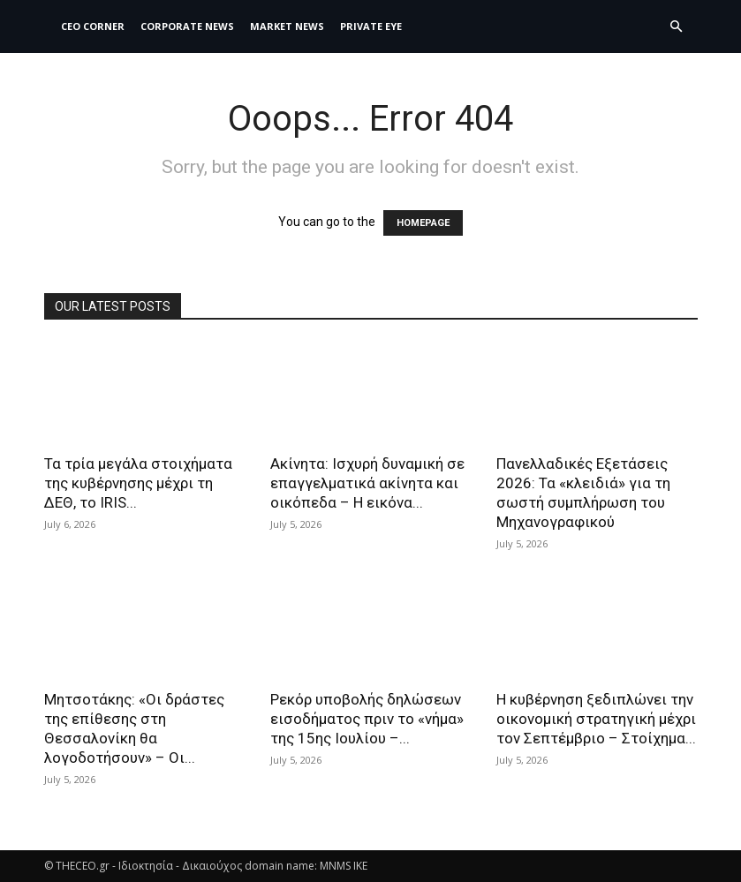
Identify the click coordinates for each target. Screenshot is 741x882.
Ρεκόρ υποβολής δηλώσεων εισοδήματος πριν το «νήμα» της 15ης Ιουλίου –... (367, 718)
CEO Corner (93, 26)
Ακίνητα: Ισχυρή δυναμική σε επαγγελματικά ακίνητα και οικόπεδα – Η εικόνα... (367, 483)
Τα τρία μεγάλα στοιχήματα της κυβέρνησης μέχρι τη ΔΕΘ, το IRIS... (138, 483)
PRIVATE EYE (371, 26)
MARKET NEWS (287, 26)
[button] (676, 27)
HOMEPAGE (423, 223)
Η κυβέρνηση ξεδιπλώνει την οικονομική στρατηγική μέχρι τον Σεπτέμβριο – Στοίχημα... (596, 718)
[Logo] (48, 26)
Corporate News (187, 26)
